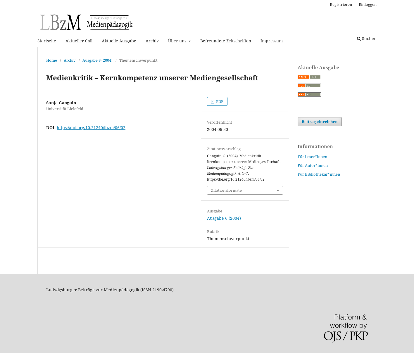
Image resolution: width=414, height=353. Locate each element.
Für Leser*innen (312, 156)
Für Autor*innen (313, 165)
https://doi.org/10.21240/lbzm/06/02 (91, 127)
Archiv (152, 41)
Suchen (367, 38)
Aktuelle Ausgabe (119, 41)
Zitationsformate (226, 190)
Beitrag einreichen (320, 121)
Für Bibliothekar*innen (319, 174)
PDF (219, 101)
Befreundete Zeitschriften (225, 41)
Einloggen (368, 4)
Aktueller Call (78, 41)
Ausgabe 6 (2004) (97, 60)
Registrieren (341, 4)
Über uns (177, 41)
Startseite (46, 41)
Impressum (272, 41)
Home (51, 60)
